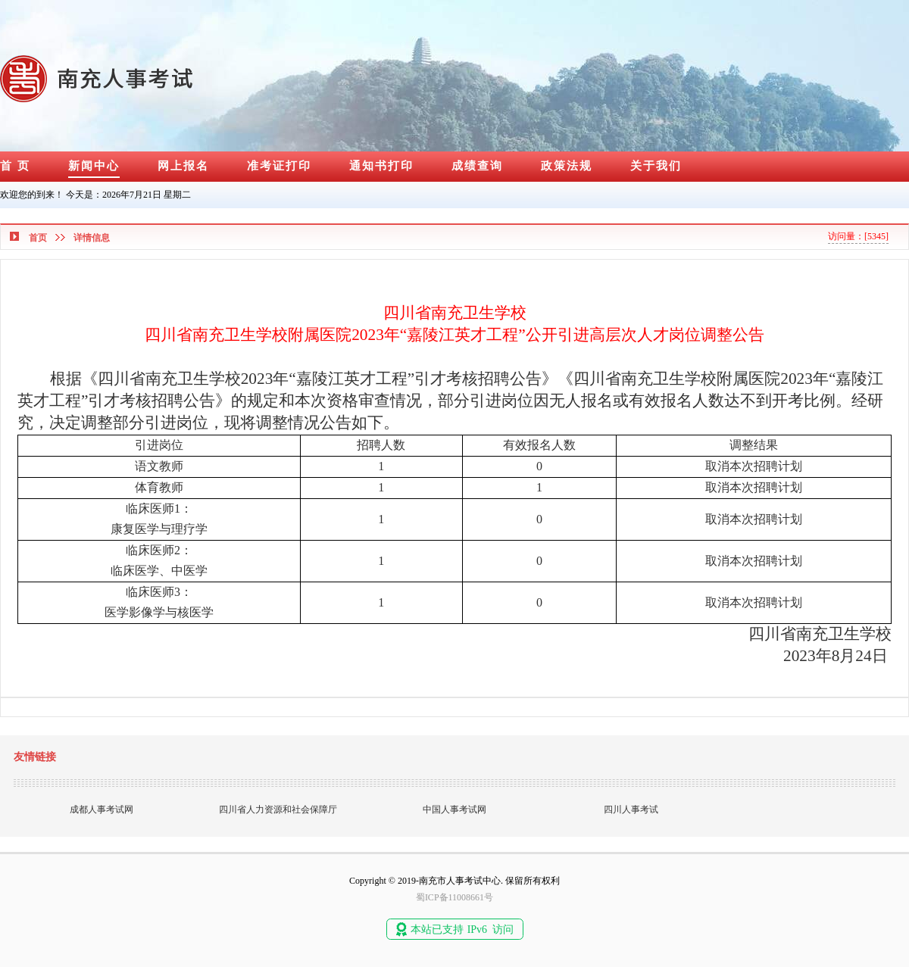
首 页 (15, 166)
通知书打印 (381, 166)
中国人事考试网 (454, 809)
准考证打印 (279, 166)
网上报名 (183, 166)
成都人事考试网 (101, 809)
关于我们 (656, 166)
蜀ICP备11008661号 (454, 897)
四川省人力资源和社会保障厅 (278, 809)
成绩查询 (477, 166)
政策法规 (566, 166)
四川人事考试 (631, 809)
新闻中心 (94, 166)
